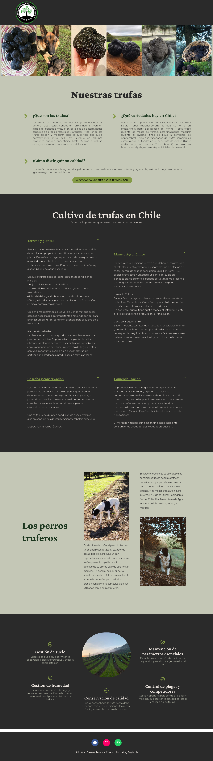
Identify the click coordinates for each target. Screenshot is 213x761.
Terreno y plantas (43, 241)
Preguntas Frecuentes (103, 12)
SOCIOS (170, 12)
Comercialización (130, 380)
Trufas (81, 12)
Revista (67, 12)
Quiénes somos (49, 12)
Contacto (153, 12)
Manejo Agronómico (132, 255)
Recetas (137, 12)
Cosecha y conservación (49, 380)
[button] (6, 51)
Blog (125, 12)
